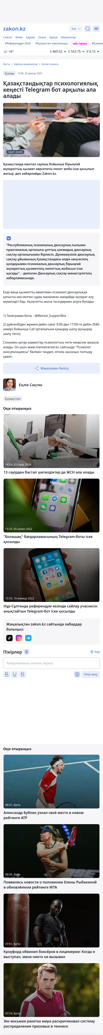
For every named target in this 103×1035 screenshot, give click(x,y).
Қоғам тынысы (50, 64)
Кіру (97, 652)
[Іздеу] (87, 28)
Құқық (53, 37)
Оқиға (42, 37)
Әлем (19, 37)
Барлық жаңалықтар (26, 64)
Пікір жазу (90, 674)
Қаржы (30, 37)
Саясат (7, 37)
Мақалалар (68, 37)
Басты (6, 64)
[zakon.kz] (14, 29)
